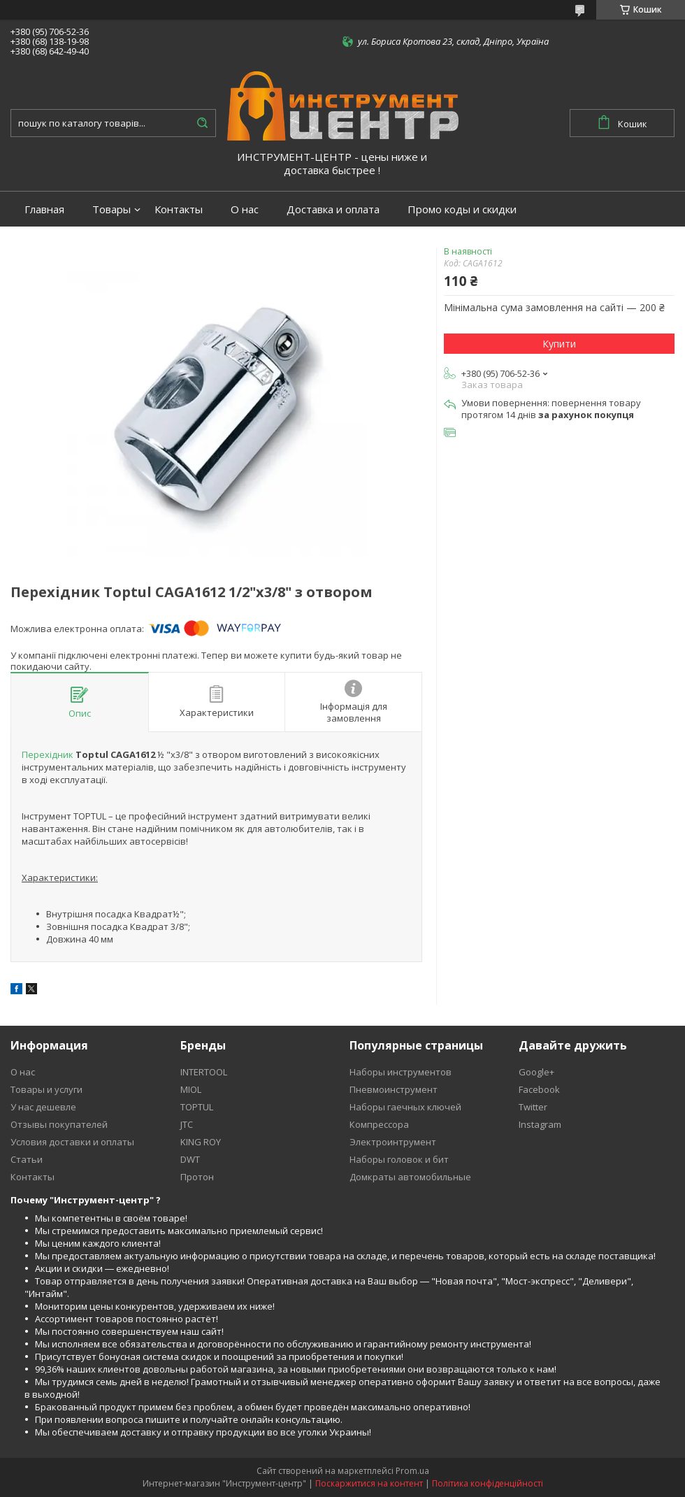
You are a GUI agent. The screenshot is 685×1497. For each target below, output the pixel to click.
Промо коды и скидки (462, 209)
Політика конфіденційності (487, 1483)
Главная (44, 209)
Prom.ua (412, 1471)
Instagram (540, 1124)
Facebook (539, 1089)
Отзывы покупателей (59, 1124)
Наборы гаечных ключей (405, 1107)
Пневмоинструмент (393, 1089)
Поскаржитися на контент (369, 1483)
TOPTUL (196, 1107)
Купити (559, 343)
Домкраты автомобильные (410, 1176)
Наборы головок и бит (399, 1159)
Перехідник (47, 754)
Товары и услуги (46, 1089)
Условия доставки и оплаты (72, 1142)
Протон (197, 1176)
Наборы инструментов (400, 1072)
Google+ (536, 1072)
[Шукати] (202, 123)
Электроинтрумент (392, 1142)
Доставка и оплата (333, 209)
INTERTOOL (203, 1072)
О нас (245, 209)
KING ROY (200, 1142)
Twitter (533, 1107)
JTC (186, 1124)
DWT (190, 1159)
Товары (111, 209)
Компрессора (379, 1124)
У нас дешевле (43, 1107)
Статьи (26, 1159)
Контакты (178, 209)
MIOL (190, 1089)
